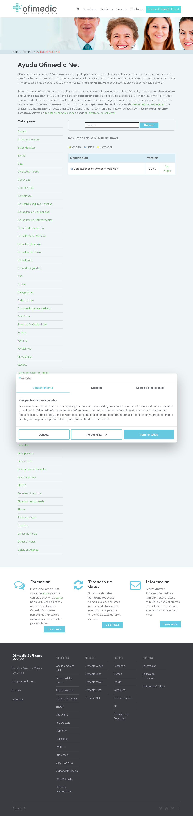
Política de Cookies (154, 686)
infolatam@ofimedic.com (59, 113)
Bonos (21, 155)
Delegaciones (26, 292)
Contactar (137, 9)
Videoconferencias (67, 771)
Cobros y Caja (26, 187)
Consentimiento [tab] (43, 387)
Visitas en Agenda (28, 549)
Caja (20, 163)
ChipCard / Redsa (28, 171)
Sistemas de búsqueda (31, 501)
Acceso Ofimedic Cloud (163, 9)
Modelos (107, 9)
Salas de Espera (27, 477)
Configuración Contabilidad (33, 212)
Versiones (119, 690)
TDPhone (61, 730)
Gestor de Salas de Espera (33, 372)
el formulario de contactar (100, 113)
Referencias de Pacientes (32, 469)
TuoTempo (62, 754)
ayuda (45, 593)
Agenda (22, 131)
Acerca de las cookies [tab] (150, 387)
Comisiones (25, 195)
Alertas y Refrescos (29, 139)
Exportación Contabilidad (32, 324)
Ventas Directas (26, 541)
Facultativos (24, 348)
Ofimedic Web (93, 673)
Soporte (121, 9)
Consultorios (25, 260)
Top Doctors (63, 722)
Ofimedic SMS (64, 779)
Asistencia (119, 665)
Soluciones (90, 9)
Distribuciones (26, 300)
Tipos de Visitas (27, 517)
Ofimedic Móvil (93, 682)
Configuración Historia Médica (35, 220)
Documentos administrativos (34, 308)
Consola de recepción (31, 228)
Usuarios (23, 525)
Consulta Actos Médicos (32, 236)
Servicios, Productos (29, 493)
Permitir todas (149, 434)
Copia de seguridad (29, 268)
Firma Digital (25, 356)
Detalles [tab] (96, 387)
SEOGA (22, 485)
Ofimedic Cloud (94, 665)
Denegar (44, 434)
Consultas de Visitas (29, 252)
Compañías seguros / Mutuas (35, 203)
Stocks (21, 509)
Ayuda (117, 682)
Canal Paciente (64, 762)
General (22, 364)
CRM (20, 276)
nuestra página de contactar (148, 104)
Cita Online (24, 179)
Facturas (22, 340)
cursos (60, 597)
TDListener (62, 738)
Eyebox (22, 332)
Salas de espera (65, 690)
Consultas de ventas (29, 244)
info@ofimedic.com (23, 681)
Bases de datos (26, 147)
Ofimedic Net (92, 698)
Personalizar (96, 434)
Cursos (22, 284)
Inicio (15, 51)
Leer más (54, 629)
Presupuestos (25, 453)
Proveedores (25, 461)
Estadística (24, 316)
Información (149, 665)
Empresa (16, 690)
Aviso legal (17, 699)
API (115, 706)
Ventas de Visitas (27, 533)
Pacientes (23, 445)
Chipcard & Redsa (66, 698)
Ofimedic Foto (93, 690)
